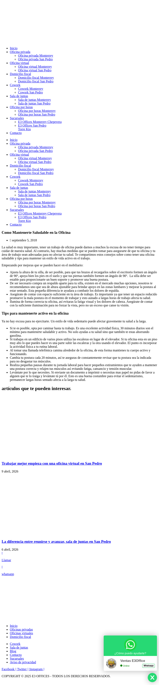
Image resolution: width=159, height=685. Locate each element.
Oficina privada (20, 52)
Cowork (15, 85)
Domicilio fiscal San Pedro (35, 81)
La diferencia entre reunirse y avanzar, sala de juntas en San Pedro (56, 541)
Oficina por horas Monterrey (37, 110)
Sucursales (17, 118)
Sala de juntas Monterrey (34, 99)
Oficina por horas (21, 107)
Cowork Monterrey (30, 88)
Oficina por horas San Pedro (36, 114)
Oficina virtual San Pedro (34, 70)
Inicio (13, 48)
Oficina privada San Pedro (35, 59)
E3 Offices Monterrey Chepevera (40, 122)
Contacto (16, 133)
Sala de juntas (19, 96)
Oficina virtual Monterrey (35, 66)
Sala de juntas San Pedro (34, 103)
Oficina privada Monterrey (35, 55)
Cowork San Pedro (30, 92)
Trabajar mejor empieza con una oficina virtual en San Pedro (52, 463)
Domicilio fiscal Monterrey (36, 77)
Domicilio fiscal (20, 74)
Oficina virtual (19, 63)
